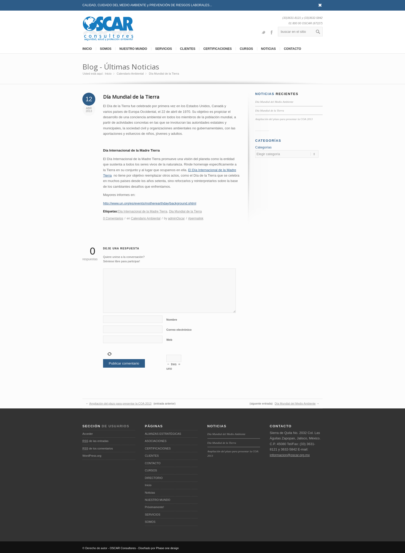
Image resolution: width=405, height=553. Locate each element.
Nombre (171, 319)
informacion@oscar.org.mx (290, 455)
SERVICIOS (163, 48)
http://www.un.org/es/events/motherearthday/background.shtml (149, 203)
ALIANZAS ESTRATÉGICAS (163, 433)
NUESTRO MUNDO (133, 48)
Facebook (271, 32)
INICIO (87, 48)
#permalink (196, 218)
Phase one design (167, 548)
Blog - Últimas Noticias (120, 67)
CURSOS (246, 48)
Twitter (263, 32)
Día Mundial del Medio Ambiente (274, 101)
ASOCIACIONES (156, 441)
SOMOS (106, 48)
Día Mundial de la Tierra (131, 96)
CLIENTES (187, 48)
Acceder (87, 433)
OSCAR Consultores (123, 548)
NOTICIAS (268, 48)
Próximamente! (154, 507)
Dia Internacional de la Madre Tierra (142, 211)
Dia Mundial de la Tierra (185, 211)
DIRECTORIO (154, 477)
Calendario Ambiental (130, 73)
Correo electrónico (179, 329)
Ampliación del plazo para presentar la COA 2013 (284, 119)
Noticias (150, 492)
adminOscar (176, 218)
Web (169, 339)
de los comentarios (97, 448)
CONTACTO (292, 48)
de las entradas (95, 441)
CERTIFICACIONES (217, 48)
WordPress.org (91, 455)
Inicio (108, 73)
